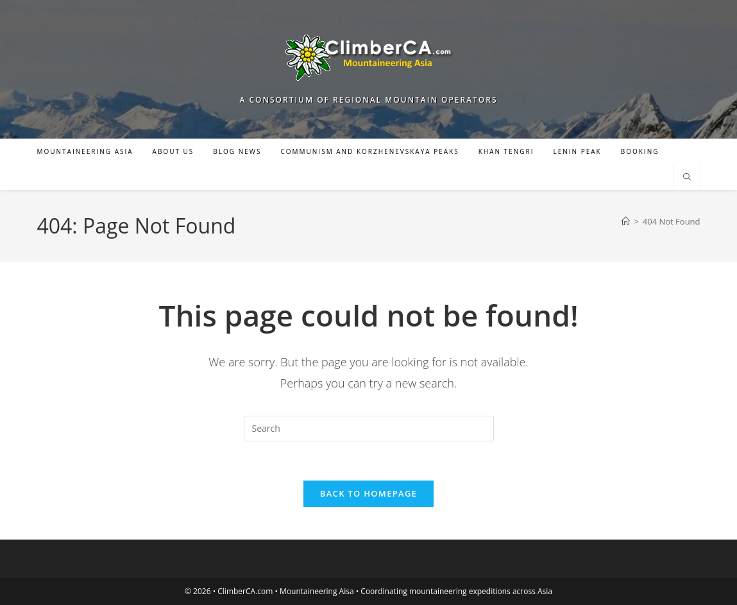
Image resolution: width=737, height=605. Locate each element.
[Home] (626, 221)
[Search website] (687, 178)
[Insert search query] (369, 428)
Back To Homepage (368, 493)
